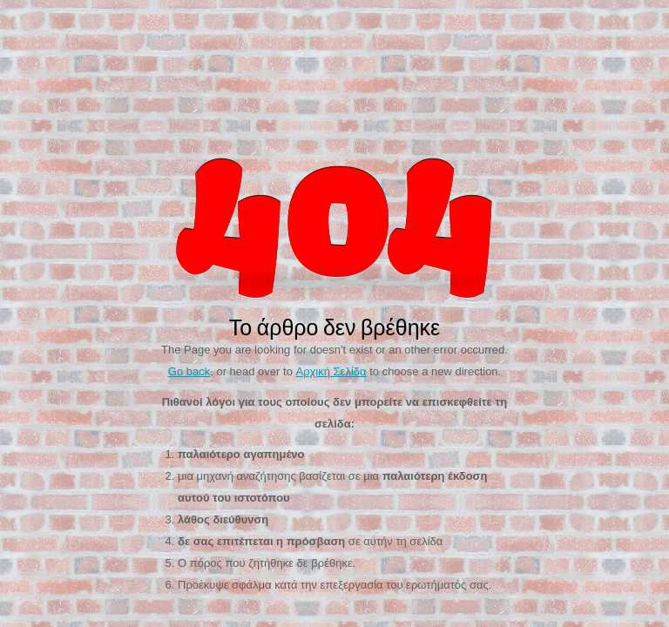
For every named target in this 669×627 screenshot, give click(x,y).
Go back (189, 371)
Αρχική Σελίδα (330, 371)
